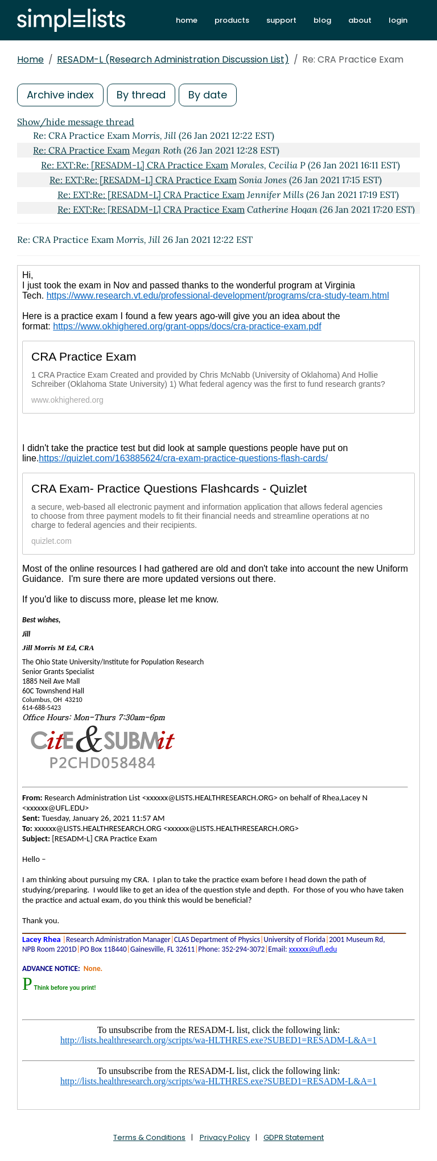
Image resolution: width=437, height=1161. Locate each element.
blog (322, 20)
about (360, 20)
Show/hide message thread (75, 121)
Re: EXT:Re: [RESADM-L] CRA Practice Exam (134, 165)
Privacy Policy (225, 1137)
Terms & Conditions (149, 1137)
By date (207, 95)
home (186, 20)
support (281, 20)
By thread (141, 95)
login (398, 20)
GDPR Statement (293, 1137)
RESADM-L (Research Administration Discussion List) (173, 59)
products (232, 20)
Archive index (60, 95)
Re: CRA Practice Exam (81, 150)
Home (30, 59)
